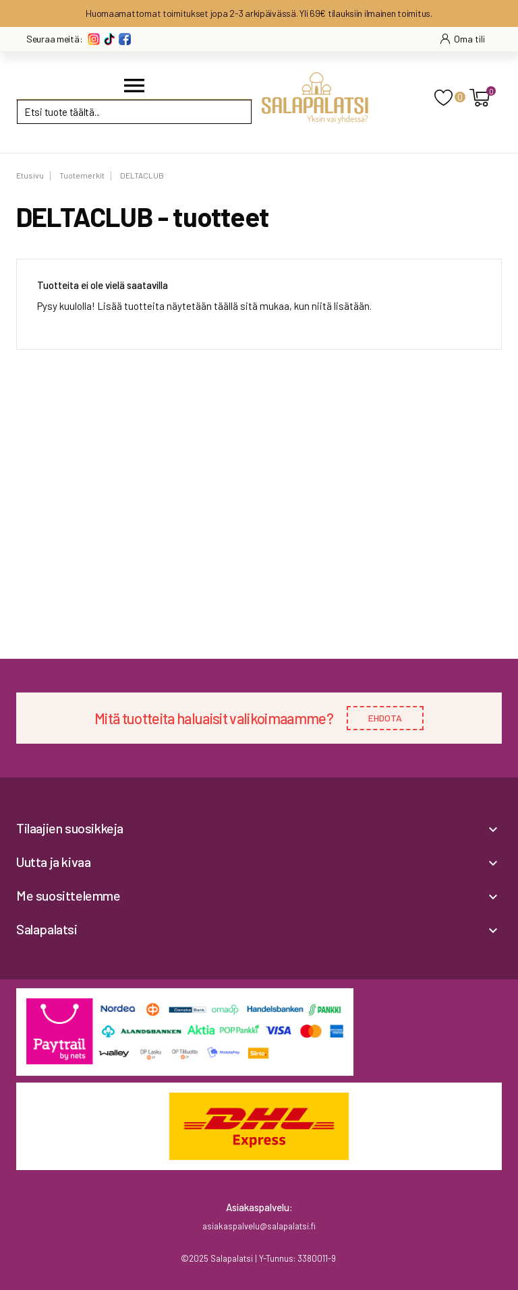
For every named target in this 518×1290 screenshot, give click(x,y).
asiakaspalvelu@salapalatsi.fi (259, 1226)
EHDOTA (385, 717)
